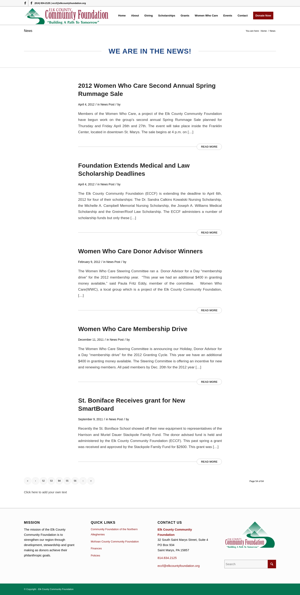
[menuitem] (121, 15)
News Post (108, 104)
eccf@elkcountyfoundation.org (179, 565)
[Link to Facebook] (25, 3)
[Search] (250, 564)
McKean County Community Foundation (115, 541)
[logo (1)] (66, 15)
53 (51, 481)
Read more (209, 146)
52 (43, 481)
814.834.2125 (167, 558)
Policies (95, 555)
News (28, 31)
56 (75, 481)
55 (67, 481)
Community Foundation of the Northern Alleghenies (114, 532)
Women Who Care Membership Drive (133, 328)
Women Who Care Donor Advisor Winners (140, 251)
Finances (96, 548)
